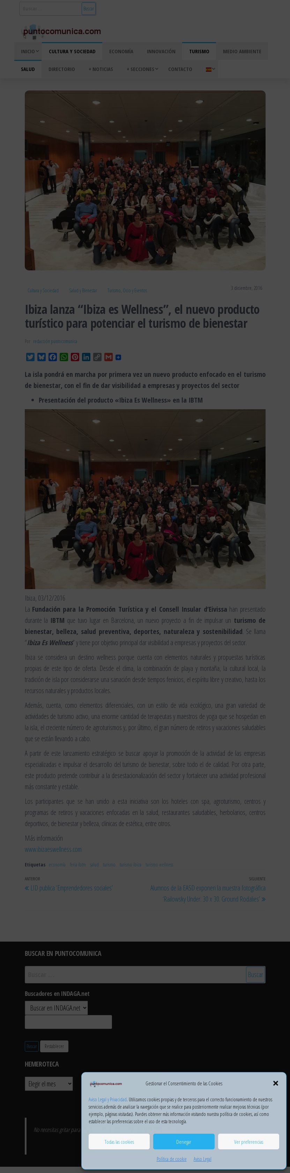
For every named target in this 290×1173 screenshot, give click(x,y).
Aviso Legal (202, 1159)
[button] (275, 1083)
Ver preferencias (248, 1141)
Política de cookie (172, 1159)
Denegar (183, 1141)
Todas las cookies (119, 1141)
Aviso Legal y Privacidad (108, 1099)
